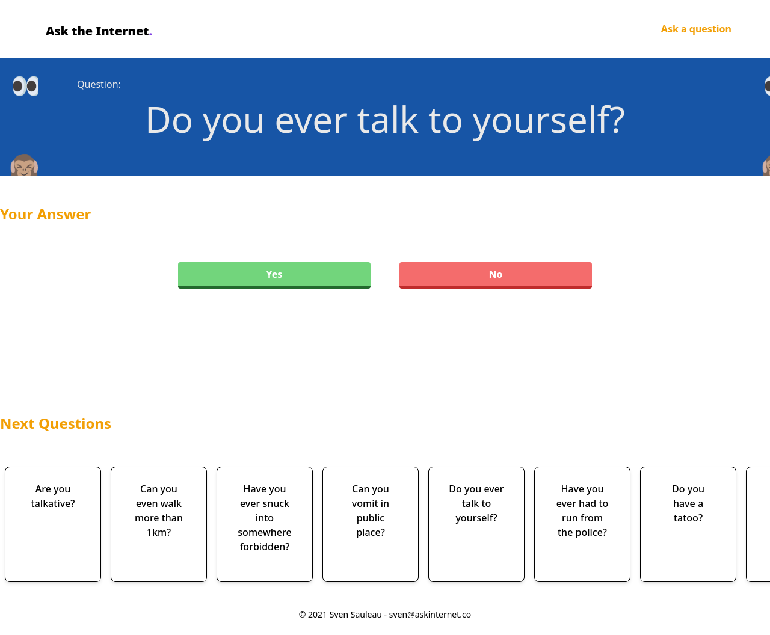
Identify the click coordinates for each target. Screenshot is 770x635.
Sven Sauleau (357, 614)
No (495, 274)
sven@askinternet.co (430, 614)
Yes (274, 274)
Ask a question (696, 28)
